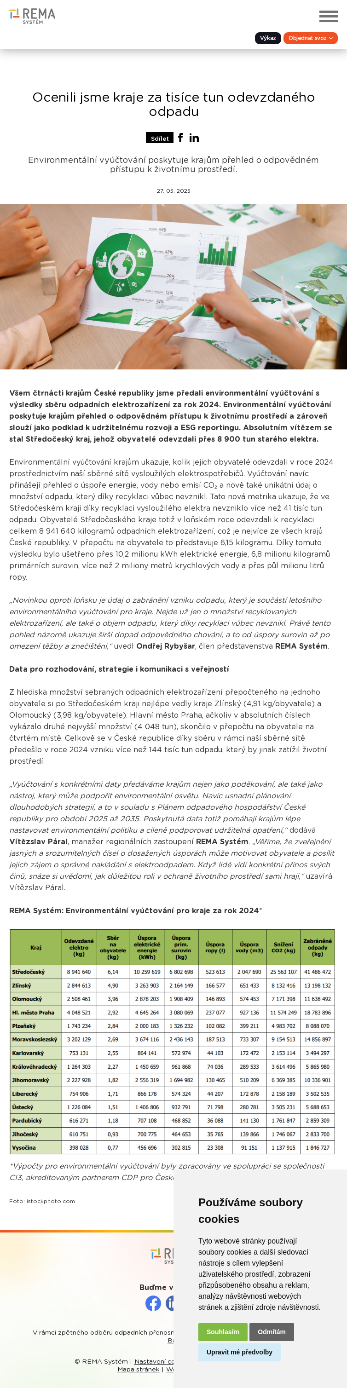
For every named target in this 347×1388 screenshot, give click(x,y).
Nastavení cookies (163, 1362)
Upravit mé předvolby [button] (239, 1352)
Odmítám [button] (272, 1332)
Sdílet (160, 139)
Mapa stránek (138, 1369)
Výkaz (268, 38)
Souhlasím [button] (223, 1332)
